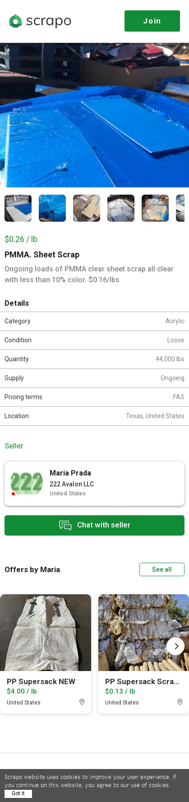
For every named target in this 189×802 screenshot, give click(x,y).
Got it (18, 793)
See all (162, 569)
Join (152, 20)
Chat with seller (94, 525)
